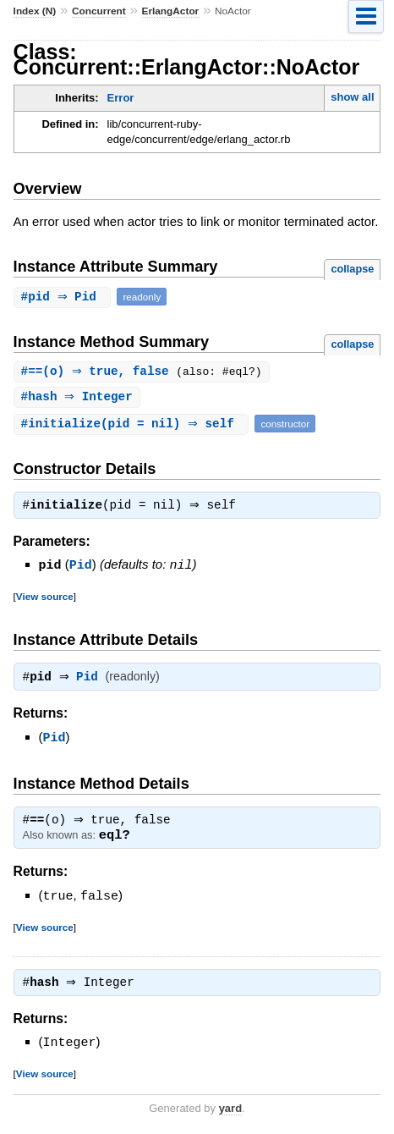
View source (45, 597)
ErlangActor (171, 11)
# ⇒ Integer (79, 398)
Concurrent (99, 11)
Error (120, 97)
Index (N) (35, 11)
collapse (352, 268)
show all (352, 97)
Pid (80, 566)
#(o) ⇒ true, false (101, 372)
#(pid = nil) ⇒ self (133, 425)
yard (230, 1106)
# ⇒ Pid (64, 297)
